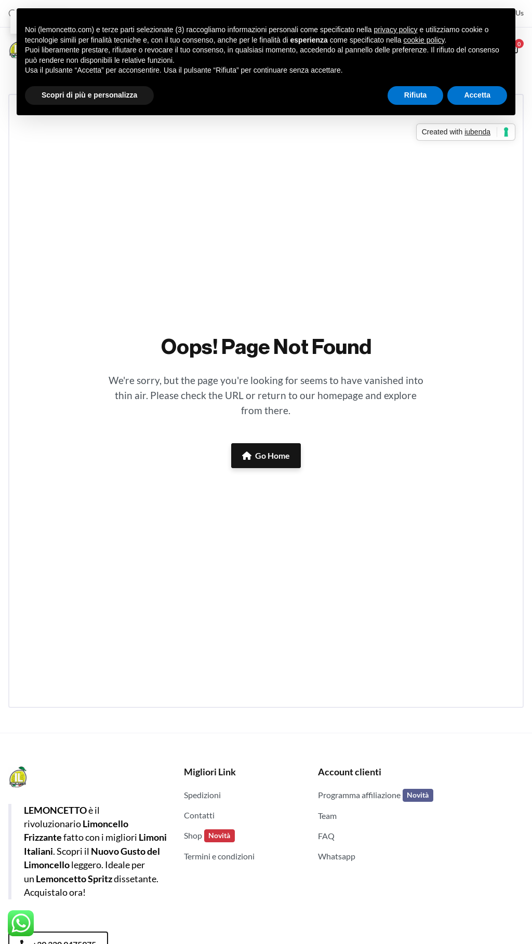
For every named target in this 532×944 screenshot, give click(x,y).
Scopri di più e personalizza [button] (89, 95)
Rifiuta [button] (415, 95)
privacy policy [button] (396, 29)
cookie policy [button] (423, 40)
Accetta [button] (477, 95)
